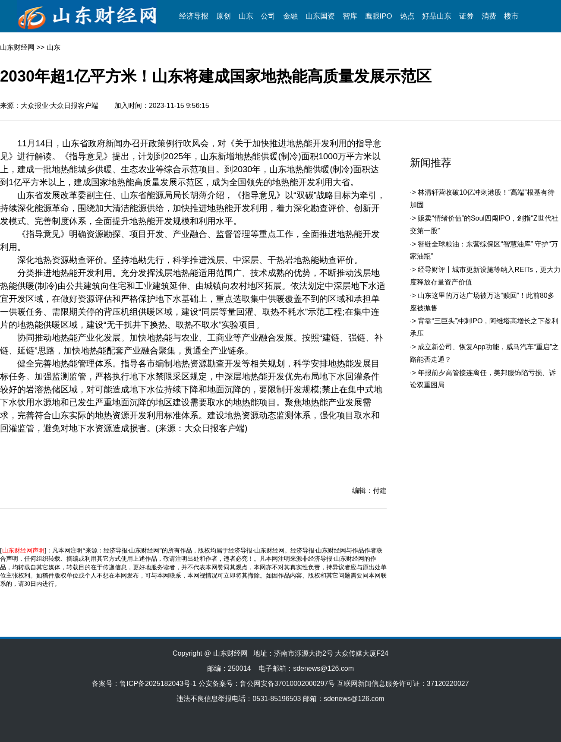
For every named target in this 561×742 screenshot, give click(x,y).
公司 (268, 16)
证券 (466, 16)
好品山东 (436, 16)
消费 (489, 16)
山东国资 (320, 16)
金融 (290, 16)
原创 (223, 16)
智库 (350, 16)
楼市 (511, 16)
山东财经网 (17, 47)
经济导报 (193, 16)
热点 (407, 16)
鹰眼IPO (378, 16)
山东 (246, 16)
